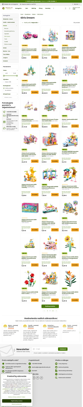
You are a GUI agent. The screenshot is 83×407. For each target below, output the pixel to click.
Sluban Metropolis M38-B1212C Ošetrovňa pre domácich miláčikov (69, 49)
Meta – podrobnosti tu (19, 389)
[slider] (4, 75)
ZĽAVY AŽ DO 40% (36, 1)
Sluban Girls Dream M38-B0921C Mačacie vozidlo (29, 49)
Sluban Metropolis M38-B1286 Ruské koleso (49, 83)
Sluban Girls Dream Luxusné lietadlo (27, 120)
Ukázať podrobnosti (17, 404)
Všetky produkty (8, 88)
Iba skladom (7, 90)
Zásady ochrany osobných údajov (16, 397)
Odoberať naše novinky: (23, 351)
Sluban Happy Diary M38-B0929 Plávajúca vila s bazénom (70, 85)
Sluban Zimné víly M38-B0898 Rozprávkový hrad (49, 49)
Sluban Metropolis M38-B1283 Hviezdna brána (29, 85)
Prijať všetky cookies (16, 401)
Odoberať (63, 349)
